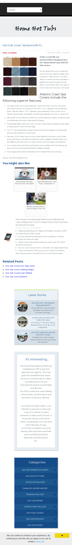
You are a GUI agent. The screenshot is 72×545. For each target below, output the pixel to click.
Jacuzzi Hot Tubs (35, 476)
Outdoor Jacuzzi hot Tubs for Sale (43, 319)
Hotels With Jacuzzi (35, 506)
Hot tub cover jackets (16, 276)
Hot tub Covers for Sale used (19, 266)
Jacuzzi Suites (35, 525)
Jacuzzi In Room (35, 519)
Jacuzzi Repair (35, 500)
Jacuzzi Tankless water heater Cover (43, 333)
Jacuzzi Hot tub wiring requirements (43, 304)
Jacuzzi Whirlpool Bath (35, 470)
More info (40, 541)
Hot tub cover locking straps (19, 269)
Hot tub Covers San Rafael (18, 273)
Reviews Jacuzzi (35, 494)
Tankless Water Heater (34, 488)
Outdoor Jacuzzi (35, 482)
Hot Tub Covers (35, 513)
